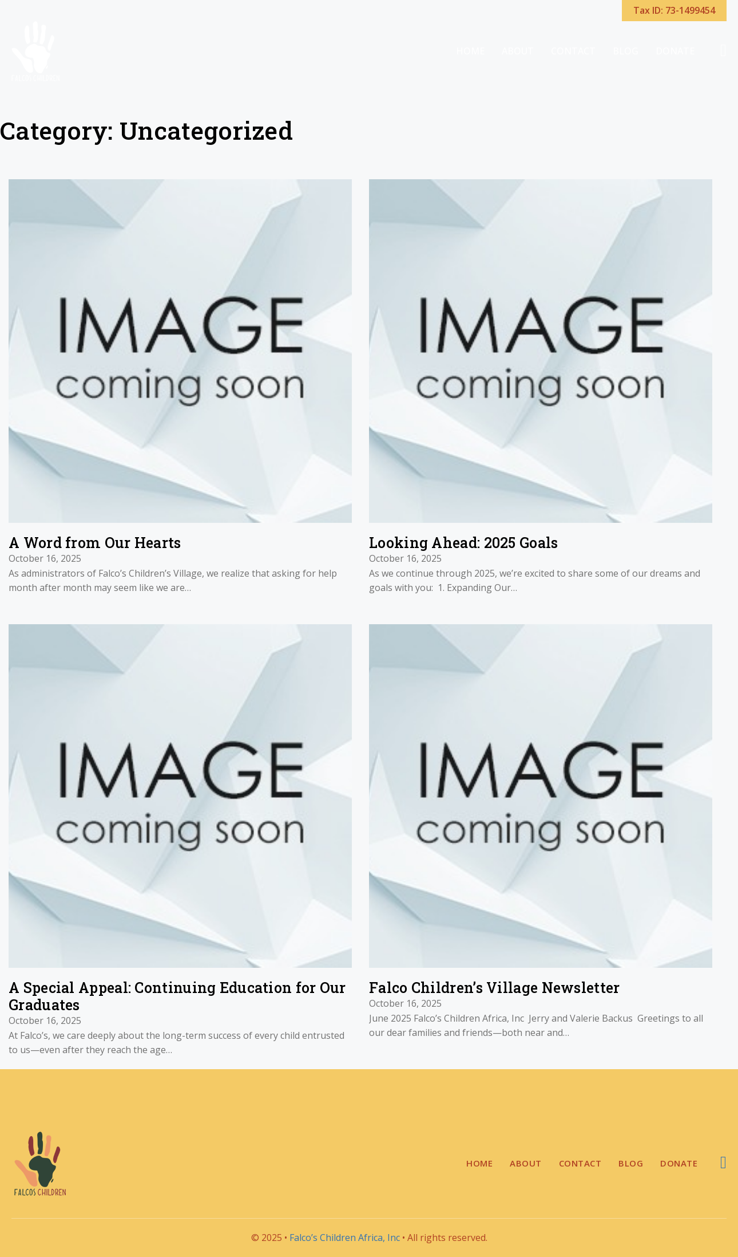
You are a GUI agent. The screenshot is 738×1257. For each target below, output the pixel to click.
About (518, 51)
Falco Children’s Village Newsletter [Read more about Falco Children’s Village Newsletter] (494, 987)
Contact (573, 51)
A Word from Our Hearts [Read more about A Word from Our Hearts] (95, 542)
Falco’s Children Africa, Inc (344, 1237)
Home (470, 51)
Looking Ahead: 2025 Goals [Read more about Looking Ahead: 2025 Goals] (463, 542)
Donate (675, 51)
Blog (625, 51)
